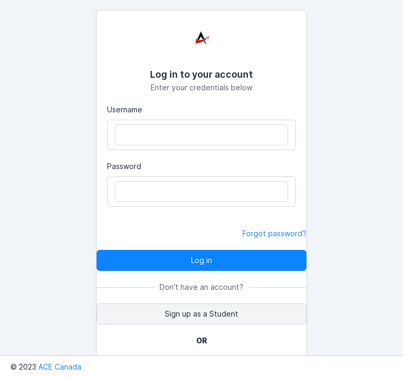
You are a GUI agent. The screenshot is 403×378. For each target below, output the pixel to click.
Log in (201, 260)
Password (124, 166)
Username (124, 109)
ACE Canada (59, 366)
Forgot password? (274, 233)
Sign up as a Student (201, 313)
